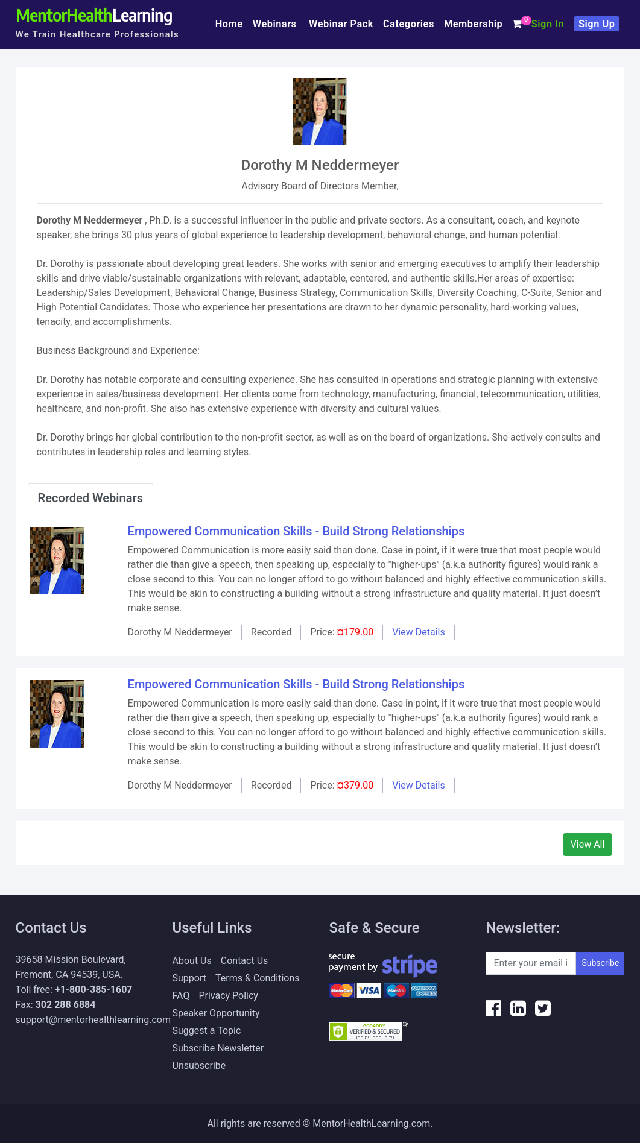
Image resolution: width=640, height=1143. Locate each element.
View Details (418, 632)
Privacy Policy (228, 995)
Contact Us (244, 960)
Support (189, 978)
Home (229, 24)
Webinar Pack (341, 24)
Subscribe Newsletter (218, 1048)
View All (588, 844)
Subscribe (600, 963)
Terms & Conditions (257, 978)
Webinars (276, 24)
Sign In (547, 24)
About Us (192, 960)
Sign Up (596, 24)
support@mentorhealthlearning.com (93, 1019)
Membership (473, 24)
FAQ (181, 995)
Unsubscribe (199, 1065)
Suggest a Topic (207, 1030)
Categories (408, 24)
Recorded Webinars (90, 498)
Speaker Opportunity (216, 1013)
